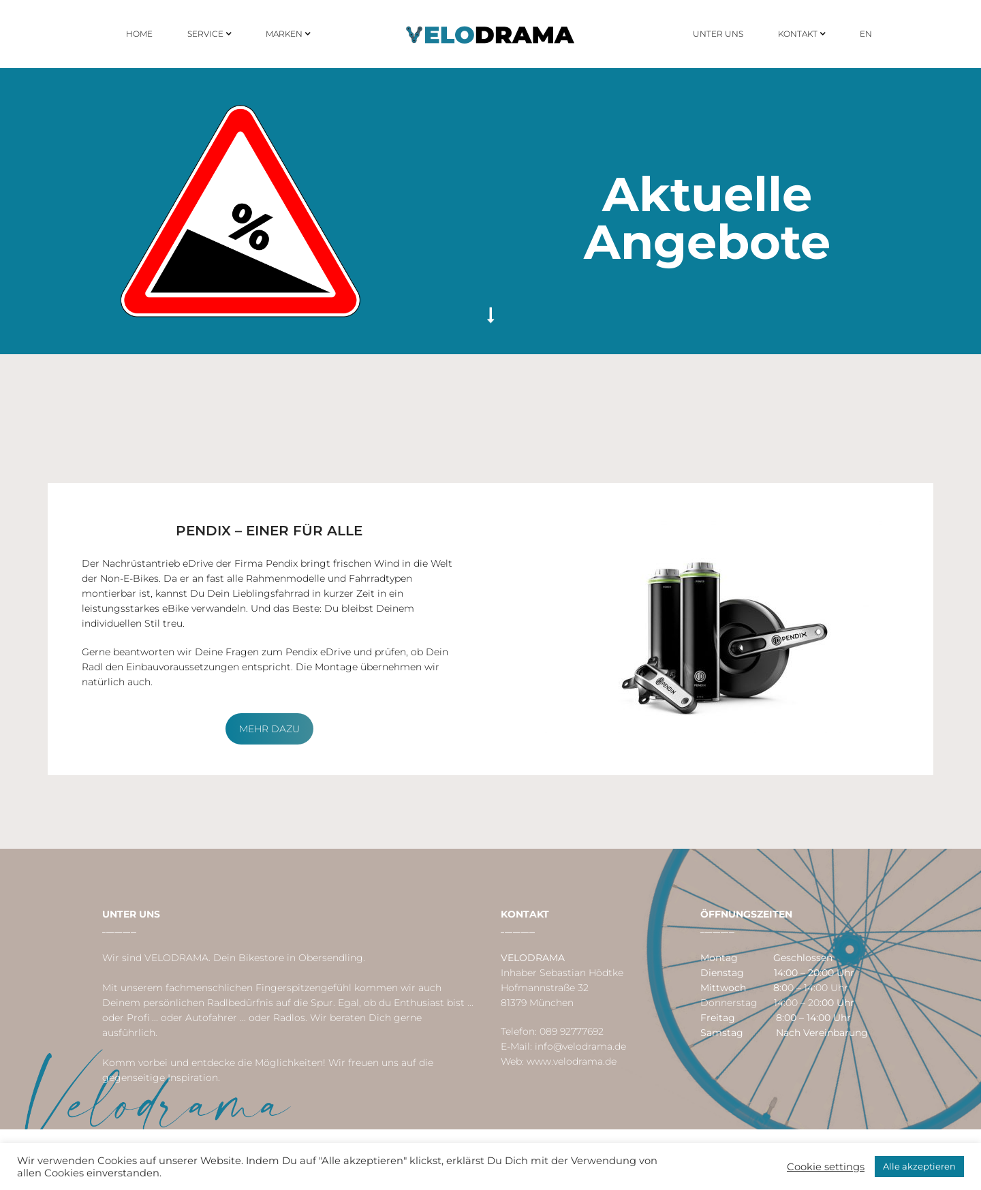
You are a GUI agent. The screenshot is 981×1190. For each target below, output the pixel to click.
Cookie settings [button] (826, 1167)
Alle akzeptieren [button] (919, 1166)
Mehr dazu (269, 729)
